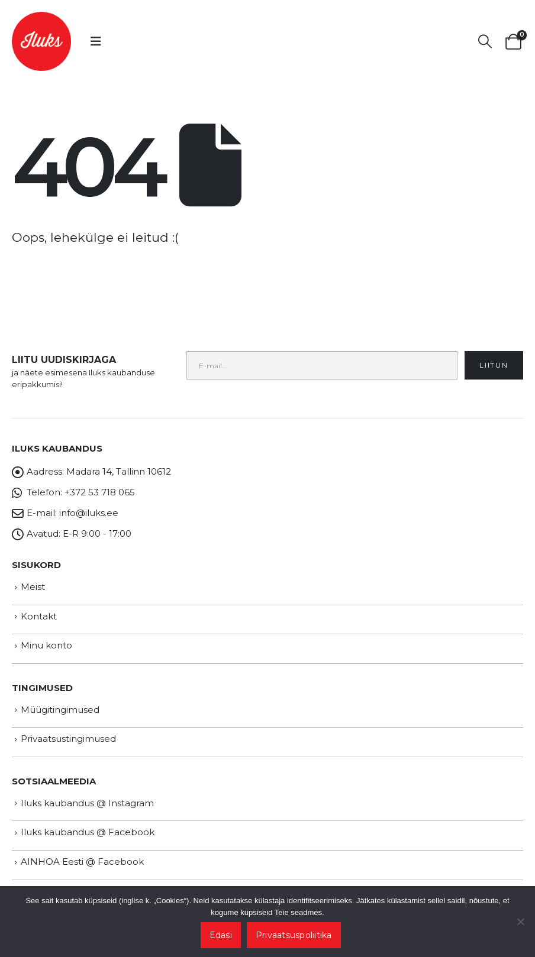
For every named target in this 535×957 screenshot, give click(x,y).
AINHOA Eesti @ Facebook (82, 861)
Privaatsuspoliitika (294, 935)
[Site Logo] (41, 41)
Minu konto (46, 645)
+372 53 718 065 (100, 492)
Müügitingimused (60, 709)
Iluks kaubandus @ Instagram (87, 803)
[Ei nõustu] (520, 921)
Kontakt (39, 616)
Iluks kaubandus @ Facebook (87, 832)
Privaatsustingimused (68, 738)
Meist (33, 586)
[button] (96, 41)
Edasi (221, 935)
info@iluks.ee (88, 512)
